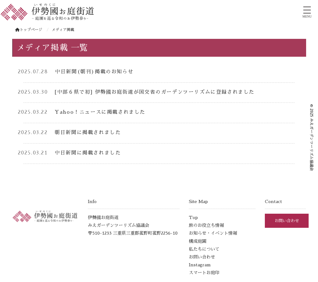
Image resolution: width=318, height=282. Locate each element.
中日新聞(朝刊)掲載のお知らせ (94, 71)
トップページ (28, 30)
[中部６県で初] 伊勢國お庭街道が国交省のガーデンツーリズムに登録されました (157, 92)
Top (193, 217)
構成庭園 (197, 241)
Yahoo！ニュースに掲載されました (100, 112)
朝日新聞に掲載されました (88, 132)
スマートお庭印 (204, 272)
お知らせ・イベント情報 (213, 233)
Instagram (200, 265)
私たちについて (204, 249)
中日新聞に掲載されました (88, 152)
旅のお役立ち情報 (206, 225)
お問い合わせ (202, 257)
